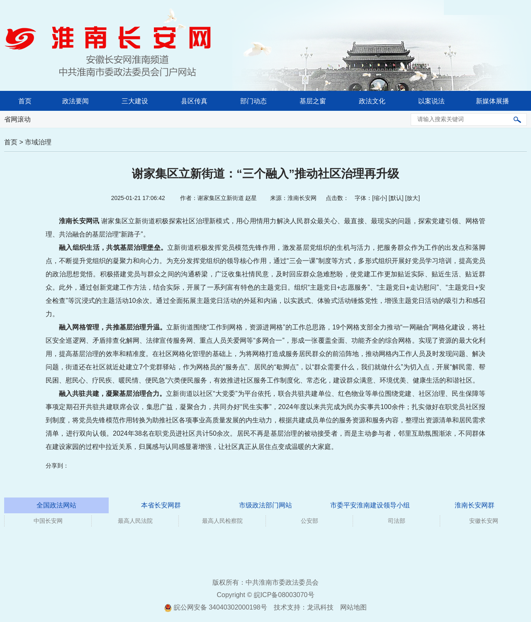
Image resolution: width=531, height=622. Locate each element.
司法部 (396, 520)
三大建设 (135, 101)
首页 (25, 101)
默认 (396, 198)
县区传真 (194, 101)
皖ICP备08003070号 (284, 594)
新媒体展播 (492, 101)
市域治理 (38, 142)
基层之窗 (313, 101)
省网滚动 (17, 119)
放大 (412, 198)
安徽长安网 (483, 520)
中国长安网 (48, 520)
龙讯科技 (320, 607)
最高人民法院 (135, 520)
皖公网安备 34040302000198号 (215, 607)
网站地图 (353, 607)
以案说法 (431, 101)
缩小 (379, 198)
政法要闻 (75, 101)
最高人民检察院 (222, 520)
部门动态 (253, 101)
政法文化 (372, 101)
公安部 (309, 520)
